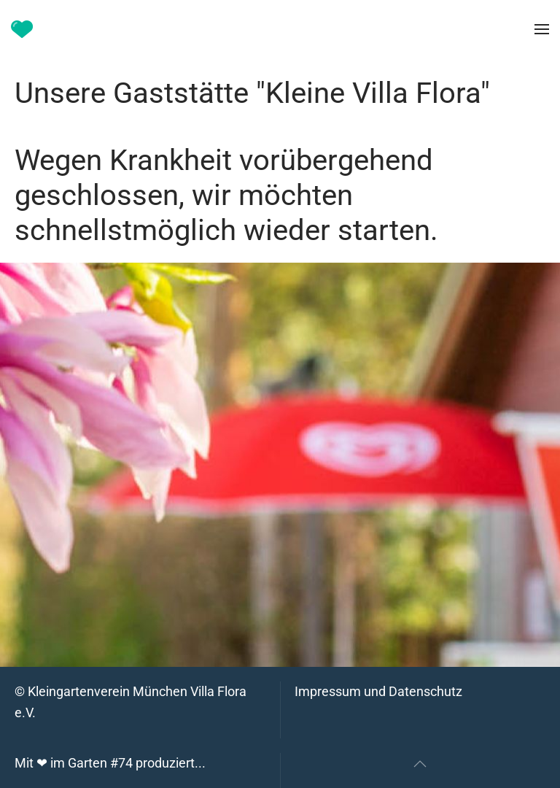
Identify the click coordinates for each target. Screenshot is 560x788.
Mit (110, 762)
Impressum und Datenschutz (378, 691)
